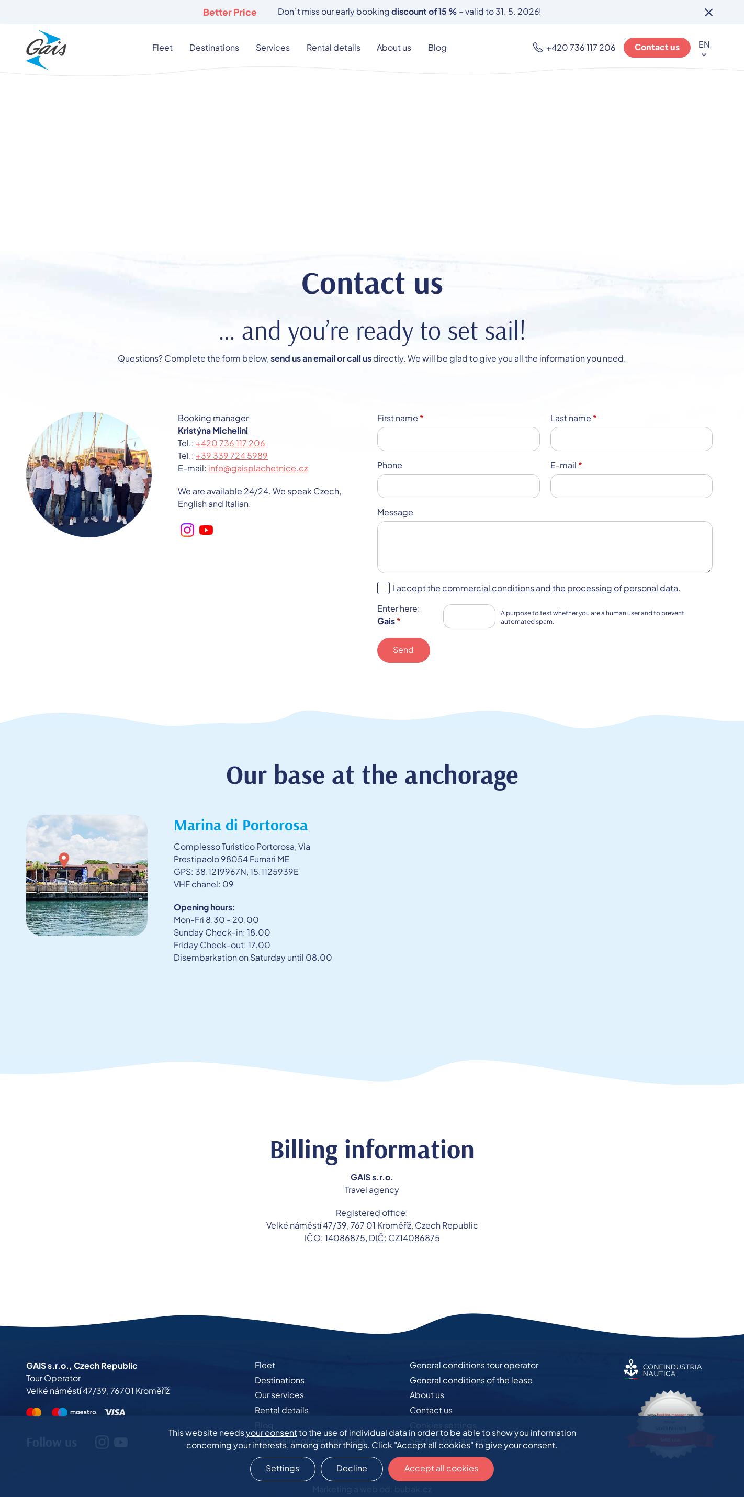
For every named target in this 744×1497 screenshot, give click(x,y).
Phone (389, 464)
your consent (271, 1431)
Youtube (206, 530)
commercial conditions (488, 587)
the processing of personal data (615, 587)
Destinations (216, 47)
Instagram (187, 530)
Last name (573, 417)
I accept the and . (537, 587)
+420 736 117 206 (582, 47)
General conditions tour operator (474, 1365)
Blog (435, 47)
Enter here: (398, 614)
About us (393, 47)
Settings (282, 1468)
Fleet (165, 47)
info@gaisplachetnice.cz (258, 468)
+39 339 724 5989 (232, 455)
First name (400, 417)
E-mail (566, 464)
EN (704, 44)
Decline (351, 1468)
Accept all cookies (442, 1468)
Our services (279, 1395)
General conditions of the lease (471, 1380)
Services (274, 47)
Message (395, 511)
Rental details (333, 47)
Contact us (658, 47)
